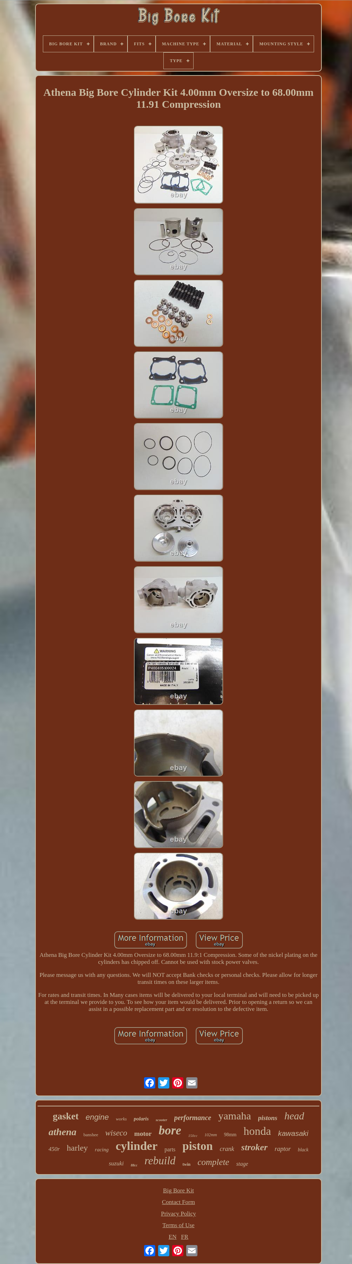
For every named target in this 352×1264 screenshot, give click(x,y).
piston (197, 1146)
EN (173, 1236)
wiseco (116, 1133)
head (294, 1115)
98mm (230, 1134)
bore (170, 1130)
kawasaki (293, 1133)
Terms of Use (178, 1225)
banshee (91, 1134)
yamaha (234, 1115)
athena (62, 1131)
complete (213, 1162)
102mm (210, 1134)
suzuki (116, 1163)
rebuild (159, 1160)
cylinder (136, 1145)
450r (54, 1149)
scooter (161, 1120)
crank (227, 1148)
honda (257, 1131)
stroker (254, 1147)
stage (242, 1164)
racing (102, 1149)
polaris (141, 1118)
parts (169, 1149)
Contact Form (178, 1202)
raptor (283, 1148)
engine (97, 1117)
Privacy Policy (178, 1213)
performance (192, 1117)
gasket (66, 1116)
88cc (134, 1165)
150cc (192, 1135)
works (121, 1118)
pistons (268, 1117)
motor (143, 1133)
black (303, 1149)
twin (187, 1164)
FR (184, 1236)
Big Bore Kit (178, 1190)
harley (77, 1147)
